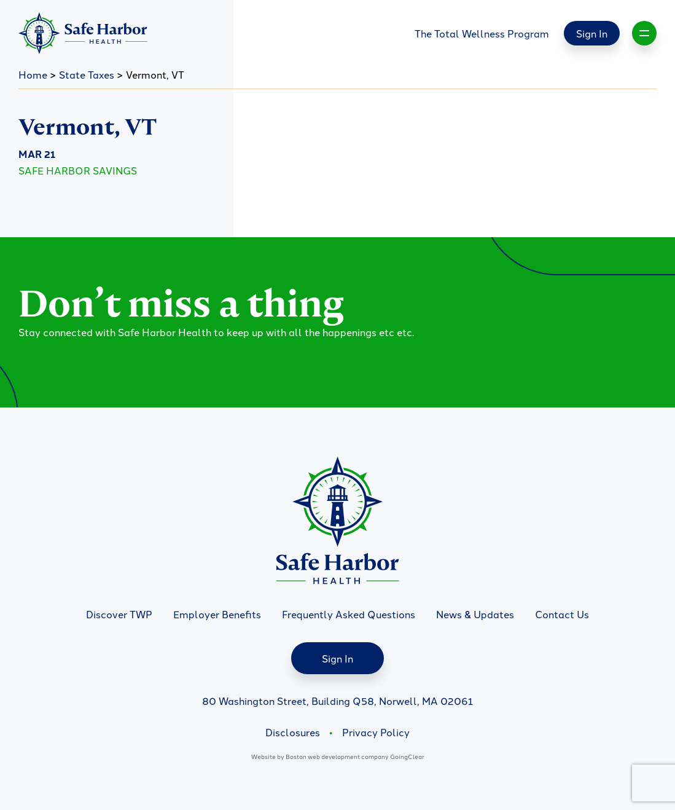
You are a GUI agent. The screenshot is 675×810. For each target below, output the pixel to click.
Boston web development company (337, 756)
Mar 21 (36, 154)
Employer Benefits (217, 614)
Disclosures (292, 732)
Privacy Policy (376, 732)
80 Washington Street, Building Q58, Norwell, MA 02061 (337, 700)
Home (32, 74)
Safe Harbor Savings (77, 170)
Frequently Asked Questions (348, 614)
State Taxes (86, 74)
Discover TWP (119, 614)
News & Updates (475, 614)
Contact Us (562, 614)
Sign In (591, 33)
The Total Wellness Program (482, 33)
